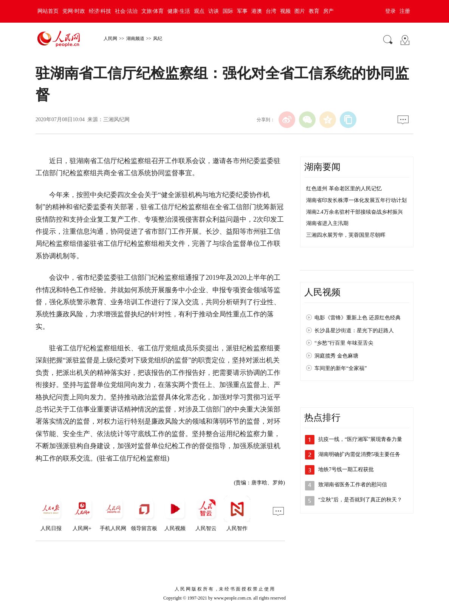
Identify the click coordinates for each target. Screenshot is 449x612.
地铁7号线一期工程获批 (346, 469)
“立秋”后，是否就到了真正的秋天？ (360, 500)
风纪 (157, 38)
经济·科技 (100, 11)
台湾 (271, 11)
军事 (242, 11)
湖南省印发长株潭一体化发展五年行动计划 (356, 200)
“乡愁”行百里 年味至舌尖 (343, 343)
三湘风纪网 (116, 119)
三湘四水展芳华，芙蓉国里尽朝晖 (346, 235)
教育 (314, 11)
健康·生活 (178, 11)
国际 (228, 11)
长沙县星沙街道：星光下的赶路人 (354, 330)
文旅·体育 (152, 11)
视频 (285, 11)
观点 (199, 11)
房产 (328, 11)
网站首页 (48, 11)
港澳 (256, 11)
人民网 (110, 38)
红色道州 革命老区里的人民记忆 (344, 188)
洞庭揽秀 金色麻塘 (336, 356)
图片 (299, 11)
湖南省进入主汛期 (327, 223)
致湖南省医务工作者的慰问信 (352, 484)
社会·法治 (126, 11)
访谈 (213, 11)
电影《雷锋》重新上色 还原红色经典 (357, 318)
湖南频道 (135, 38)
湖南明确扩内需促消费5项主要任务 (359, 454)
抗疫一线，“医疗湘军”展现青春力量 (360, 439)
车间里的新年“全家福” (340, 368)
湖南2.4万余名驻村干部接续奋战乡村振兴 (354, 212)
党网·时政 (73, 11)
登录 (390, 11)
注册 (404, 11)
